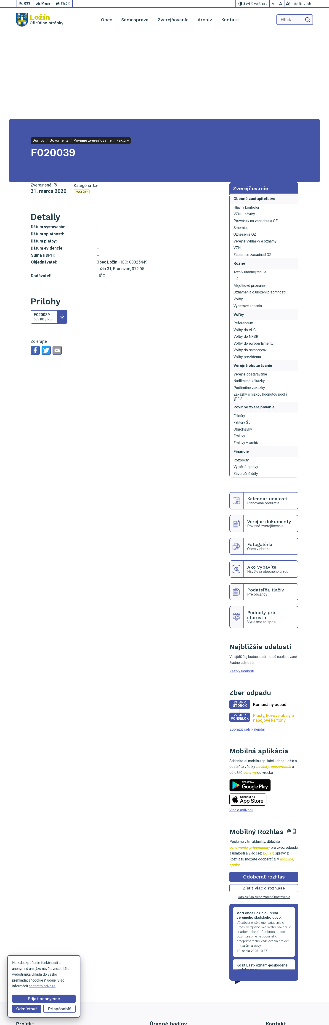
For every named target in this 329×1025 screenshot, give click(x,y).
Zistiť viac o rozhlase (264, 801)
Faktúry (81, 104)
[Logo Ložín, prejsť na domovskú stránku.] (40, 20)
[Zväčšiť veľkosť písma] (288, 3)
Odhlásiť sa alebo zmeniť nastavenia (264, 810)
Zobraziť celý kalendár (247, 642)
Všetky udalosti (241, 584)
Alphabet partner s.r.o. (189, 1013)
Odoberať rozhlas (264, 790)
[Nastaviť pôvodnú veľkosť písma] (280, 3)
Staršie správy (244, 887)
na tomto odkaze (13, 986)
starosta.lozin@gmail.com (286, 992)
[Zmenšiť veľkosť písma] (273, 3)
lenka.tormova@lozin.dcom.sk (289, 987)
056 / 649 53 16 (279, 982)
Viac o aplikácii (241, 723)
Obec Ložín (246, 1013)
